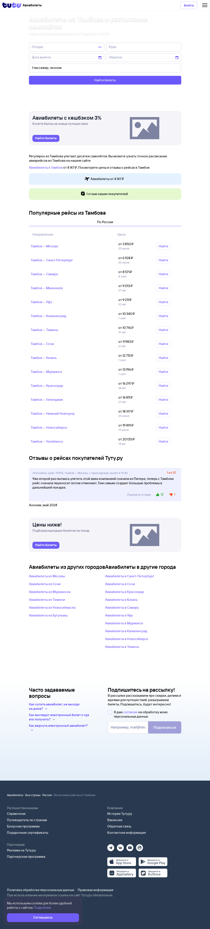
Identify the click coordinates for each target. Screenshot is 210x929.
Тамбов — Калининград (48, 316)
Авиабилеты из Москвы (47, 576)
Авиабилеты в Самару (122, 607)
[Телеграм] (110, 846)
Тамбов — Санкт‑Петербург (52, 260)
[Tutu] (11, 5)
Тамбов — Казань (44, 358)
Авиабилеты (15, 795)
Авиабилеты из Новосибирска (52, 607)
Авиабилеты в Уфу (119, 615)
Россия (47, 795)
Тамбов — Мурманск (46, 372)
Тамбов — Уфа (41, 302)
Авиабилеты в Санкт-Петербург (129, 576)
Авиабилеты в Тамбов (45, 167)
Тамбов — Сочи (42, 344)
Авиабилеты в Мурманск (124, 623)
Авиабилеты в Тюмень (122, 647)
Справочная (16, 814)
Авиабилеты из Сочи (44, 584)
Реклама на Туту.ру (21, 850)
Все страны (32, 795)
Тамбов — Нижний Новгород (52, 413)
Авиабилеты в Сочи (120, 584)
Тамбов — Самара (44, 274)
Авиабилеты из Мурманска (50, 592)
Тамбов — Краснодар (47, 386)
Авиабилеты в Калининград (126, 631)
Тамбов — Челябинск (47, 441)
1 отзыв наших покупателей (104, 194)
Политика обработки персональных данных (40, 890)
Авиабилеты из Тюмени (47, 600)
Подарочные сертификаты (27, 832)
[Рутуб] (139, 846)
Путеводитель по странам (27, 820)
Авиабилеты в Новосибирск (126, 639)
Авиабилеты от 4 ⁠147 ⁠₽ (104, 179)
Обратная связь (119, 826)
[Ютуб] (129, 846)
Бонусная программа (23, 826)
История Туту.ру (119, 814)
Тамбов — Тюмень (44, 330)
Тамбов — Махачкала (47, 288)
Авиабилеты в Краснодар (124, 592)
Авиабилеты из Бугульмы (48, 615)
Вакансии (114, 820)
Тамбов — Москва (44, 246)
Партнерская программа (26, 856)
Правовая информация (95, 890)
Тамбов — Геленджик (47, 399)
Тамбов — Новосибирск (49, 427)
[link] (45, 138)
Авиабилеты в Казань (121, 600)
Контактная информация (126, 832)
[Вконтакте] (120, 846)
